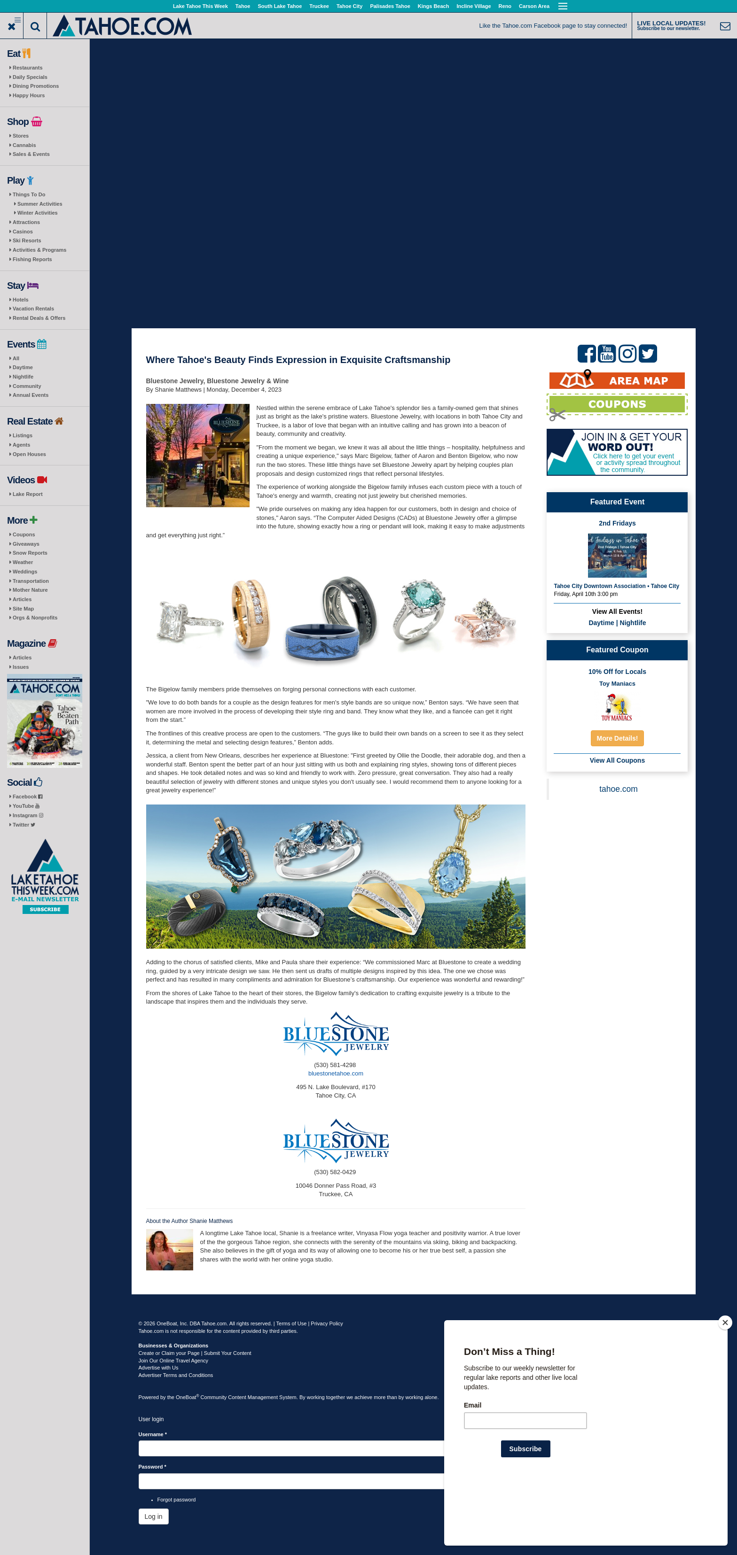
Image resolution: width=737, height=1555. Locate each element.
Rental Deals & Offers (39, 318)
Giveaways (26, 544)
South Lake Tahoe (280, 6)
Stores (21, 136)
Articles (22, 599)
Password (152, 1467)
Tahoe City (349, 6)
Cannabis (24, 145)
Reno (505, 6)
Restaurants (28, 67)
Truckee (319, 6)
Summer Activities (40, 204)
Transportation (31, 581)
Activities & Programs (39, 250)
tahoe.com (618, 789)
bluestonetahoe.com (335, 1073)
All (16, 358)
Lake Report (28, 494)
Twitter (24, 825)
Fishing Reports (32, 259)
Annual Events (30, 395)
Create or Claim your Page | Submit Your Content (195, 1353)
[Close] (725, 1383)
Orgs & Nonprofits (35, 617)
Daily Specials (30, 77)
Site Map (23, 608)
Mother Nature (30, 590)
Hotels (21, 299)
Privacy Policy (327, 1323)
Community (27, 386)
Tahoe (243, 6)
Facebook (27, 796)
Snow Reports (30, 553)
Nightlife (23, 376)
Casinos (23, 231)
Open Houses (29, 454)
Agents (21, 445)
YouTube (26, 806)
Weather (23, 562)
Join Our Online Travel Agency (174, 1360)
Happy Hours (29, 95)
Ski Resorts (27, 240)
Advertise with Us (159, 1367)
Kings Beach (433, 6)
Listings (22, 435)
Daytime (23, 367)
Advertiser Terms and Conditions (176, 1375)
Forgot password (176, 1499)
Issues (21, 667)
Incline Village (473, 6)
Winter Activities (37, 213)
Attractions (26, 222)
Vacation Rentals (33, 308)
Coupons (24, 534)
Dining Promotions (36, 86)
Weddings (25, 571)
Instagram (28, 815)
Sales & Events (31, 154)
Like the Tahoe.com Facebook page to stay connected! (553, 25)
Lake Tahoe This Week (200, 6)
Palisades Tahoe (390, 6)
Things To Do (29, 194)
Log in (154, 1516)
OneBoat (187, 1397)
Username (153, 1434)
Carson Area (534, 6)
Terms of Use (291, 1323)
